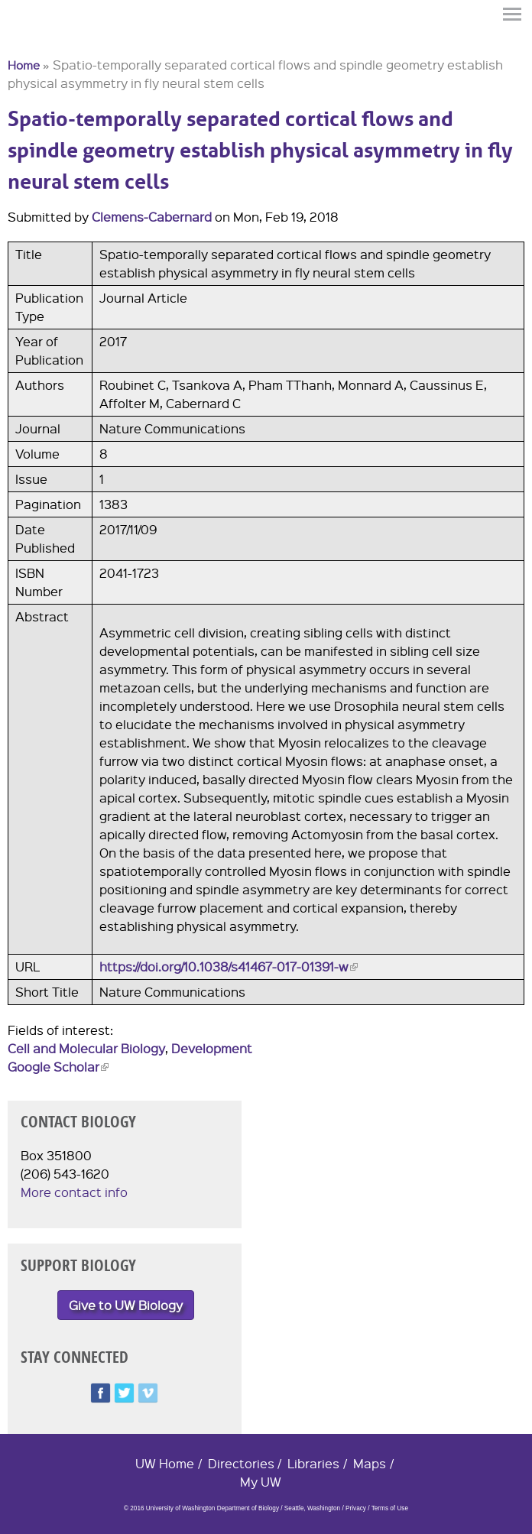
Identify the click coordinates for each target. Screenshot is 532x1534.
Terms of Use (389, 1508)
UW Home (164, 1463)
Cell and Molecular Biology (86, 1048)
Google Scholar (58, 1067)
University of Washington (35, 40)
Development (211, 1048)
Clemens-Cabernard (152, 217)
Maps (369, 1463)
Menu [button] (513, 14)
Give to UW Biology (126, 1305)
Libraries (313, 1463)
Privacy (355, 1508)
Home (24, 65)
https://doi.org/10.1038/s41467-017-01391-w (228, 966)
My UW (260, 1482)
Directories (241, 1463)
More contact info (74, 1192)
